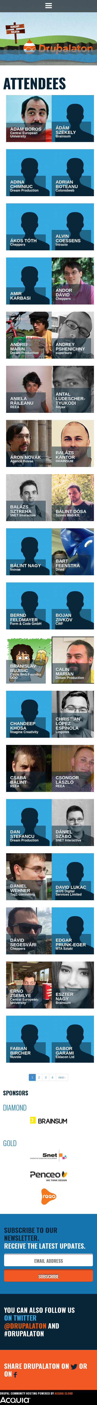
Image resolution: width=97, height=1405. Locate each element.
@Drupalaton (25, 1325)
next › (62, 1077)
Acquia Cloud (64, 1393)
